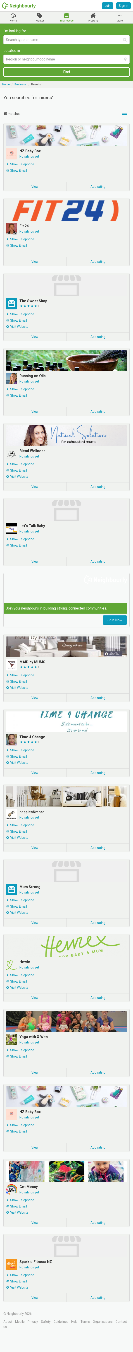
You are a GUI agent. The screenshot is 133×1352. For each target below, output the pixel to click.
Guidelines (61, 1321)
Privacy (33, 1321)
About (7, 1321)
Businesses (66, 20)
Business (20, 84)
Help (74, 1321)
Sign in (123, 5)
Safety (46, 1321)
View (34, 186)
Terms (85, 1321)
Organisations (103, 1321)
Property (93, 20)
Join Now (114, 620)
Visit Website (19, 326)
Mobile (20, 1321)
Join (107, 5)
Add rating (97, 186)
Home (13, 20)
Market (40, 20)
